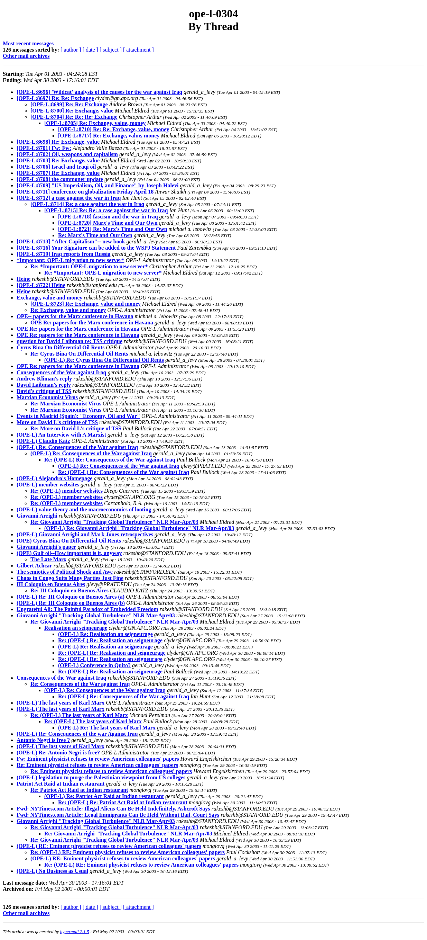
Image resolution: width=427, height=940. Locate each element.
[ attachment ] (138, 50)
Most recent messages (28, 43)
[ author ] (71, 50)
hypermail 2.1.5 (74, 931)
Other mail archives (26, 56)
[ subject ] (111, 50)
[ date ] (90, 50)
